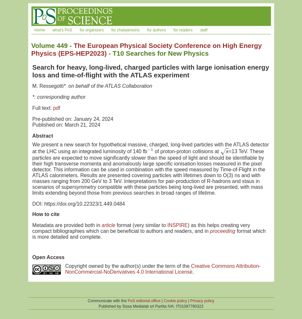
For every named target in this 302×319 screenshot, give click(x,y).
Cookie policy (175, 301)
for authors (156, 30)
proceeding (222, 231)
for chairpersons (125, 30)
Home (40, 30)
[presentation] (150, 151)
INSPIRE (177, 225)
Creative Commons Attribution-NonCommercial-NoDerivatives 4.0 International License (163, 269)
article (108, 225)
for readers (183, 30)
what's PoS (62, 30)
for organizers (92, 30)
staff (203, 30)
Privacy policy (202, 301)
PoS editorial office (144, 301)
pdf (56, 108)
